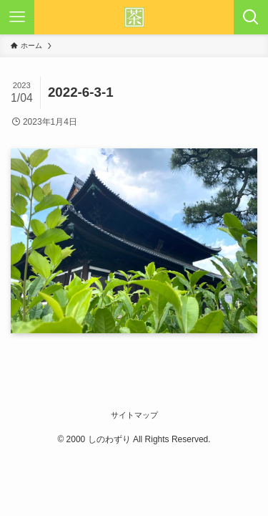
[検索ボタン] (251, 17)
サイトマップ (134, 415)
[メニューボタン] (17, 17)
